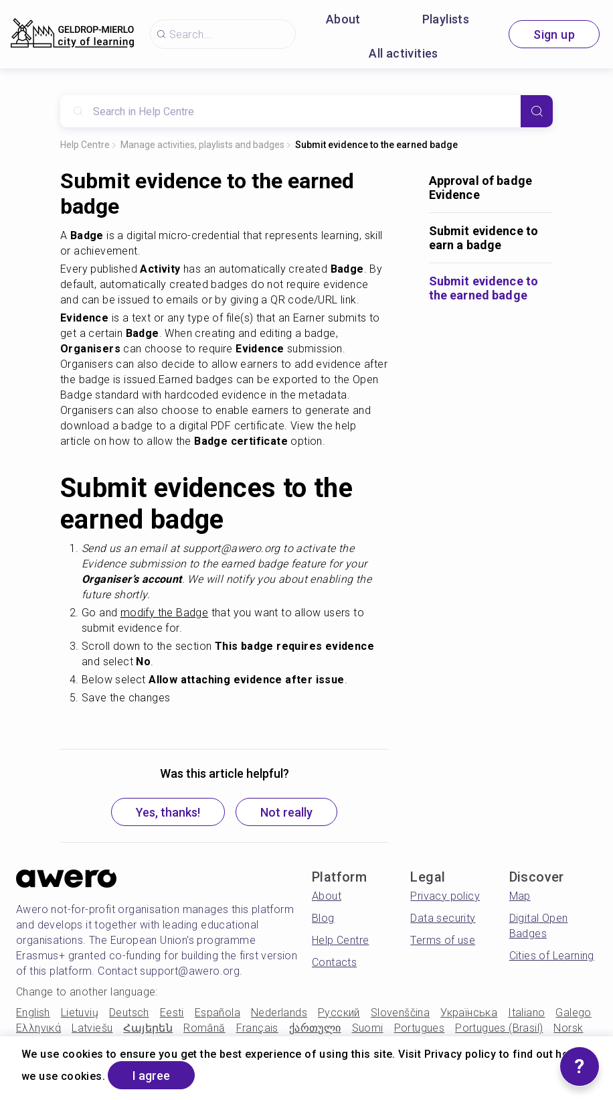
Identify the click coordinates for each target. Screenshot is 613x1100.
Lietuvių (79, 1012)
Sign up (554, 34)
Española (217, 1012)
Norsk (568, 1028)
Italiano (526, 1012)
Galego (573, 1012)
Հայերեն (148, 1028)
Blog (323, 918)
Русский (339, 1012)
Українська (468, 1012)
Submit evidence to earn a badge (484, 238)
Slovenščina (400, 1012)
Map (520, 896)
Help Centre (85, 144)
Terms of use (442, 940)
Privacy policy (445, 896)
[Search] (537, 111)
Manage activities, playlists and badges (202, 144)
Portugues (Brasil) (499, 1028)
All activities (403, 53)
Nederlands (279, 1012)
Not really (286, 812)
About (343, 19)
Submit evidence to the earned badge (376, 144)
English (33, 1012)
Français (257, 1028)
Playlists (446, 19)
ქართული (315, 1028)
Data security (442, 918)
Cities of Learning (551, 955)
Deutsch (129, 1012)
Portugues (419, 1028)
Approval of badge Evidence (480, 188)
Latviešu (92, 1028)
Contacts (334, 962)
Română (204, 1028)
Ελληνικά (38, 1028)
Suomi (367, 1028)
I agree (151, 1076)
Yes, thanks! (168, 812)
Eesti (172, 1012)
